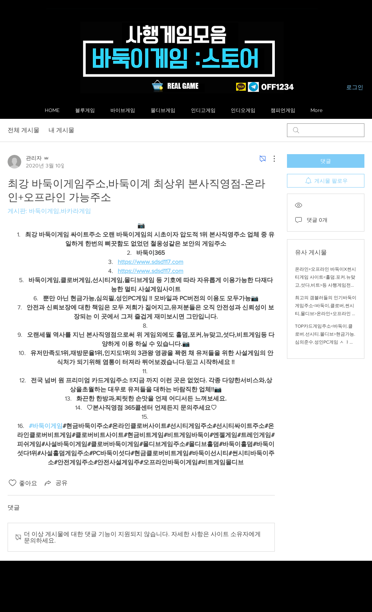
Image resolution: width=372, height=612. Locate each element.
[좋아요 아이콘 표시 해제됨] (12, 482)
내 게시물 (61, 130)
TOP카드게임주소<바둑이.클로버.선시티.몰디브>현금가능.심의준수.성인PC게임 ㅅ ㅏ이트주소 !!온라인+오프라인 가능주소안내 (325, 342)
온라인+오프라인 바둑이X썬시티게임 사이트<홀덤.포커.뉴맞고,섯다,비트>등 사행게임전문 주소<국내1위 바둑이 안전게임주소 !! (325, 285)
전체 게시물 (23, 130)
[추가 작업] (270, 158)
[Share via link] (55, 482)
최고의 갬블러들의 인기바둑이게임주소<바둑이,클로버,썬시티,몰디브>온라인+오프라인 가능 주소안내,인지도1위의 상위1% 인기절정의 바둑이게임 (325, 313)
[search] (325, 130)
